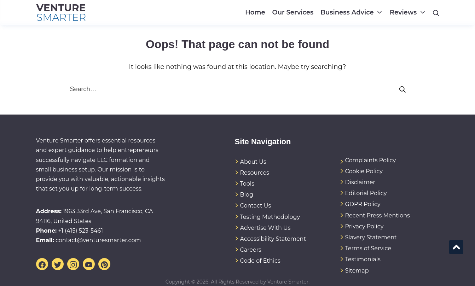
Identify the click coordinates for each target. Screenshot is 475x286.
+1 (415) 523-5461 (80, 230)
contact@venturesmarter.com (98, 240)
